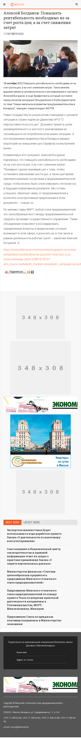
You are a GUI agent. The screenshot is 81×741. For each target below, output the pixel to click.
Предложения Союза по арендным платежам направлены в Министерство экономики (34, 620)
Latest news (31, 522)
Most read (12, 522)
